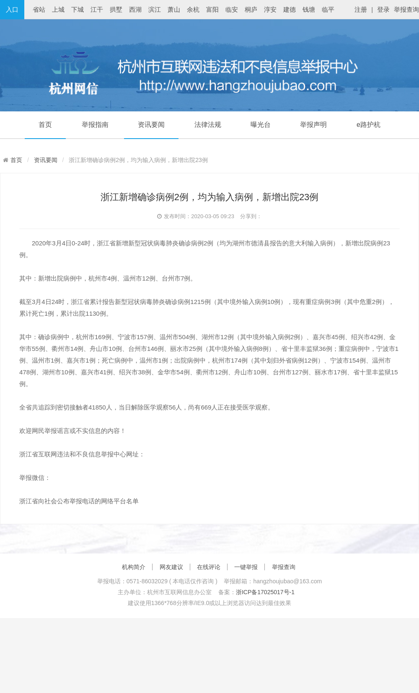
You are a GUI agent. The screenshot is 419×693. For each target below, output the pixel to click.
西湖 (135, 9)
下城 (77, 9)
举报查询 (406, 9)
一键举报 (246, 567)
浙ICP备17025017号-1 (265, 592)
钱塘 (309, 9)
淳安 (270, 9)
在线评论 (208, 567)
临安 (231, 9)
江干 (97, 9)
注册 (360, 9)
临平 (328, 9)
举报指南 (95, 124)
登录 (383, 9)
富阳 (212, 9)
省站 (39, 9)
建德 (289, 9)
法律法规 (207, 124)
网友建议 (171, 567)
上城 (58, 9)
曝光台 (261, 124)
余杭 (193, 9)
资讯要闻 (151, 124)
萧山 (174, 9)
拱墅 (116, 9)
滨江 (154, 9)
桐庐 (251, 9)
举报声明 (313, 124)
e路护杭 (368, 124)
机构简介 (133, 567)
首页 (45, 124)
